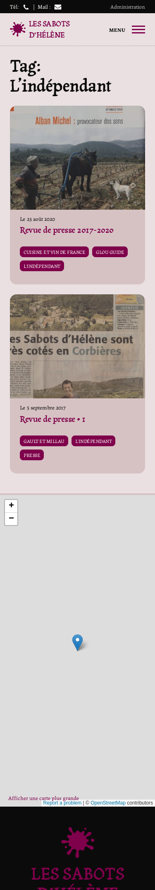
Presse (32, 455)
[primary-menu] (127, 30)
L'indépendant (42, 266)
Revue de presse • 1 (53, 419)
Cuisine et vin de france (54, 252)
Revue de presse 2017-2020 (67, 230)
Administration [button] (127, 6)
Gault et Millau (44, 441)
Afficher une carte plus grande (43, 798)
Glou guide (110, 252)
